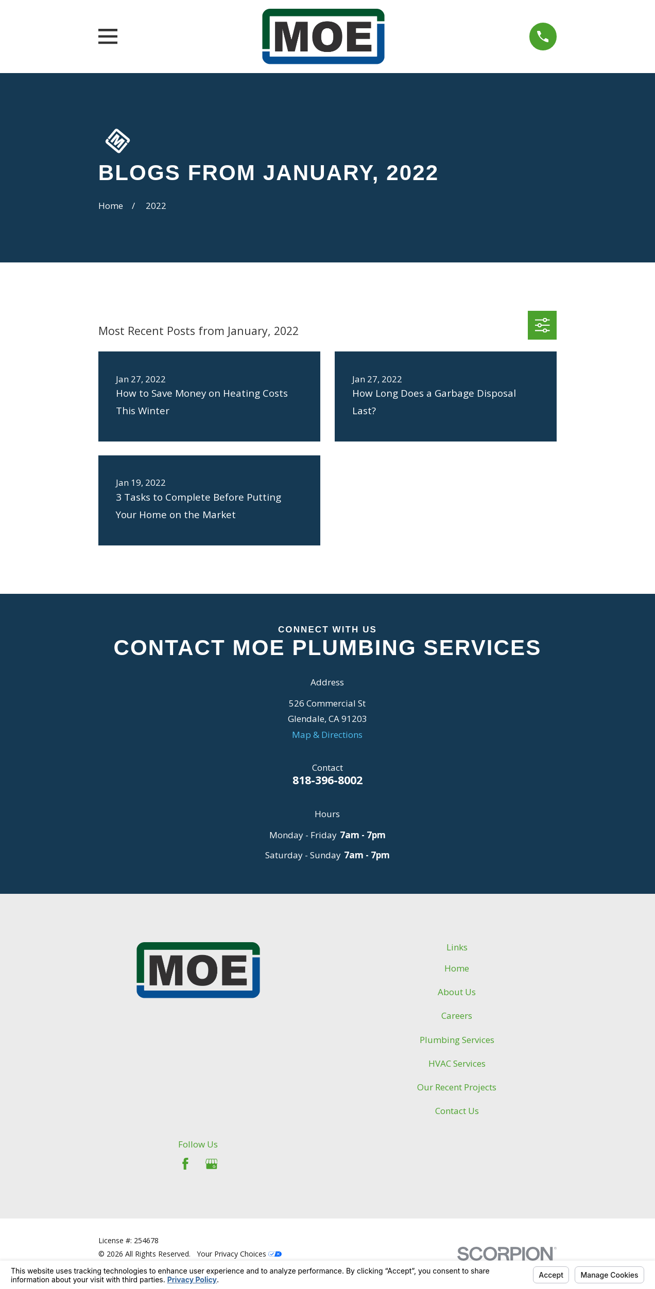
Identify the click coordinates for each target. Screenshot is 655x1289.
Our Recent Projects (456, 1087)
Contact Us (457, 1111)
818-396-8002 (327, 779)
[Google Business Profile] (211, 1164)
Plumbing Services (457, 1040)
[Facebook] (185, 1164)
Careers (456, 1015)
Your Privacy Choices (239, 1254)
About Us (457, 992)
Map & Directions (327, 734)
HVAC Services (457, 1063)
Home (456, 968)
